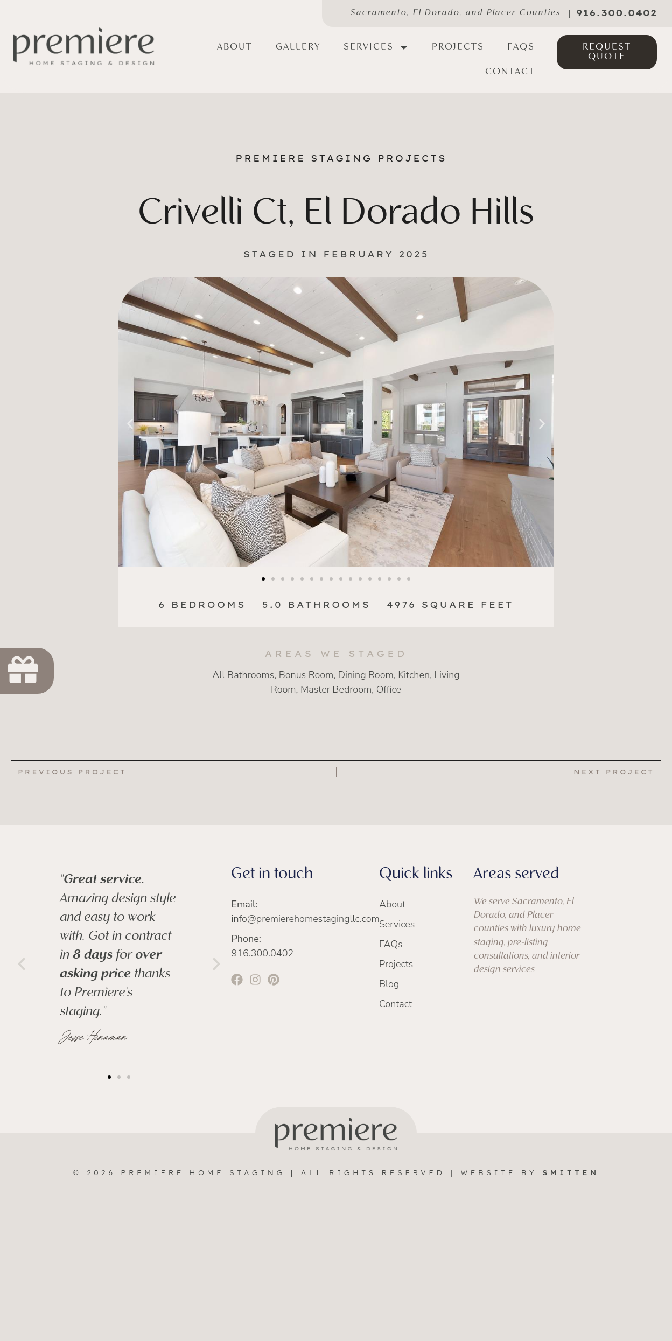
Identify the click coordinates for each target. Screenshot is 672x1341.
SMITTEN (570, 1173)
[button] (130, 424)
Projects (458, 47)
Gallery (298, 47)
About (235, 47)
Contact (510, 72)
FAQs (521, 47)
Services (376, 47)
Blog (389, 983)
